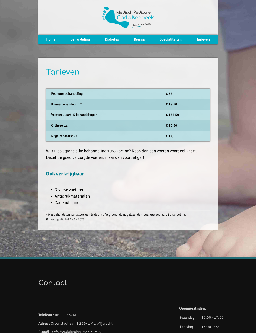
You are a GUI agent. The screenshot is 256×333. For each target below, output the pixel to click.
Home (50, 39)
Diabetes (112, 39)
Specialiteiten (171, 39)
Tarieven (203, 39)
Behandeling (80, 39)
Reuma (139, 39)
